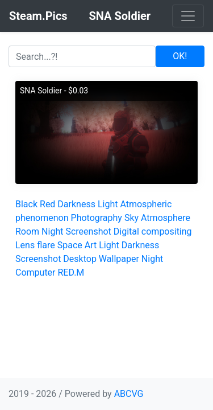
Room (27, 231)
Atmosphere (165, 217)
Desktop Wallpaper (101, 258)
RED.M (70, 272)
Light (108, 204)
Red (47, 204)
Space (69, 245)
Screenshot (88, 231)
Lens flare (35, 245)
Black (26, 204)
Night (52, 231)
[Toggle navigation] (188, 16)
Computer (35, 272)
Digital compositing (153, 231)
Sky (131, 217)
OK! (180, 56)
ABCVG (129, 393)
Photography (96, 217)
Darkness (76, 204)
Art (91, 245)
